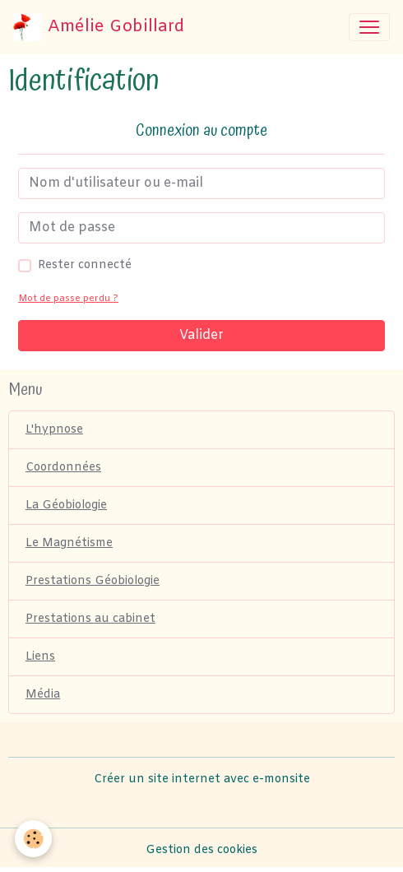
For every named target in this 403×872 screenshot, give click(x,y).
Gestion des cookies (201, 850)
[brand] (98, 27)
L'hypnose (54, 430)
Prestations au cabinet (90, 619)
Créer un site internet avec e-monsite (202, 779)
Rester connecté (85, 265)
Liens (40, 657)
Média (42, 695)
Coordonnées (63, 467)
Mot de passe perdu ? (68, 299)
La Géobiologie (66, 505)
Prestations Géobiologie (92, 581)
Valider (201, 335)
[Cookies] (33, 838)
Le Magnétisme (69, 543)
